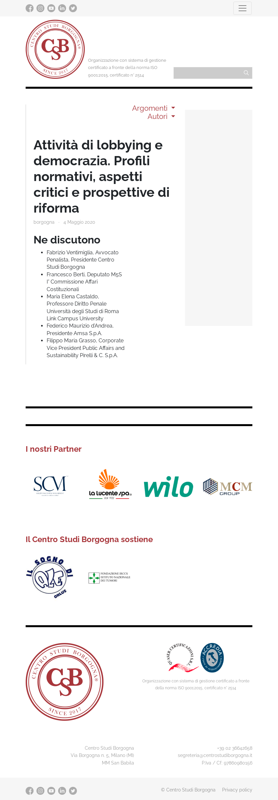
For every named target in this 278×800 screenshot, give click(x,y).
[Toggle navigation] (242, 8)
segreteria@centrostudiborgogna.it (215, 755)
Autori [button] (159, 116)
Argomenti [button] (151, 108)
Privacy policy (237, 789)
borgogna (44, 222)
